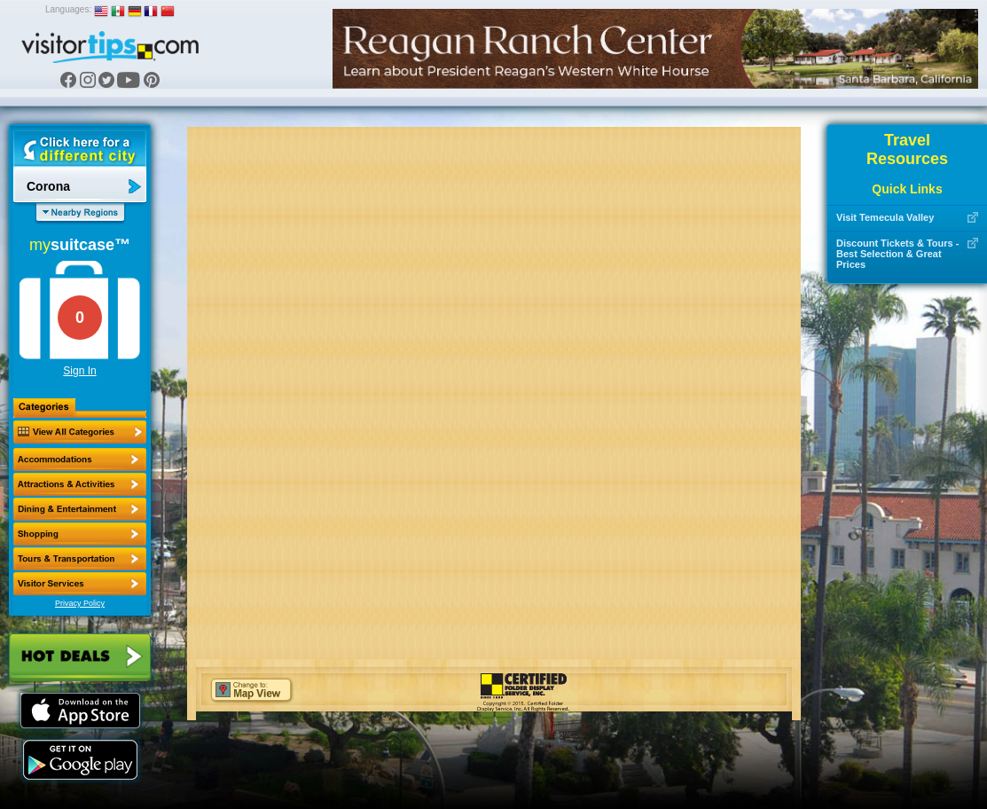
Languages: (68, 9)
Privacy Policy (80, 603)
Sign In (79, 371)
